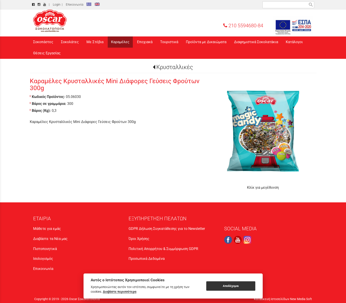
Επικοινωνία (73, 4)
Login (56, 4)
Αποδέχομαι (231, 286)
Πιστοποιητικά (45, 249)
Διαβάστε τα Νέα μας (50, 239)
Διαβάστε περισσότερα (119, 291)
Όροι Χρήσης (139, 239)
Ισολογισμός (43, 258)
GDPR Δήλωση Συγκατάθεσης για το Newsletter (167, 229)
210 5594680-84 (243, 25)
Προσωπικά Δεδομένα (147, 258)
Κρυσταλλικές (174, 67)
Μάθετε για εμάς (47, 229)
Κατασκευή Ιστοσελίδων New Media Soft (283, 299)
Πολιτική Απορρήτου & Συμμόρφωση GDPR (163, 249)
